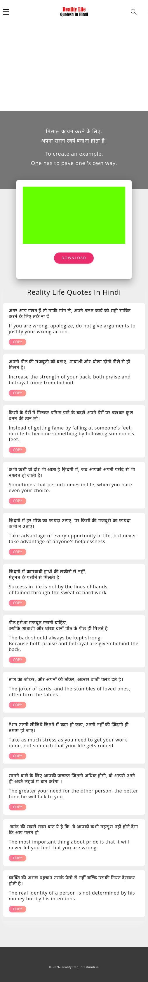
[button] (6, 12)
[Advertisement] (74, 67)
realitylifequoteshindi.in (80, 967)
